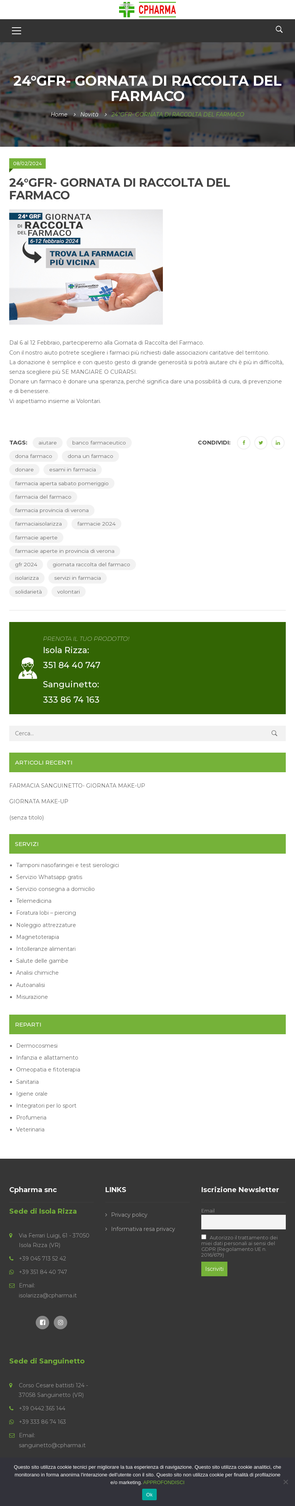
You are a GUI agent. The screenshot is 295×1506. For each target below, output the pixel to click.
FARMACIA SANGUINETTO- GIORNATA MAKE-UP (77, 785)
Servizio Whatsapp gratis (49, 876)
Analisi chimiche (37, 972)
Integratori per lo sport (46, 1105)
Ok (149, 1495)
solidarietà (28, 591)
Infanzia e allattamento (47, 1057)
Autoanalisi (30, 984)
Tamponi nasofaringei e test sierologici (67, 864)
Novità (89, 114)
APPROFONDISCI (164, 1482)
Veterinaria (30, 1129)
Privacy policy (129, 1214)
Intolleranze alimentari (46, 948)
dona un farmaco (90, 456)
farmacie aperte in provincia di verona (65, 550)
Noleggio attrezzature (46, 924)
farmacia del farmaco (43, 496)
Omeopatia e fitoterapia (48, 1069)
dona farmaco (33, 456)
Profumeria (31, 1117)
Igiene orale (32, 1093)
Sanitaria (27, 1081)
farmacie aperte (36, 537)
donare (24, 469)
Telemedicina (33, 900)
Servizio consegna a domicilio (55, 889)
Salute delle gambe (42, 960)
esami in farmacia (72, 469)
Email (208, 1210)
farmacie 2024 (96, 523)
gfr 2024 (26, 564)
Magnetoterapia (37, 936)
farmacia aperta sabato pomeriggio (62, 483)
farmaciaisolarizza (38, 523)
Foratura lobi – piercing (46, 912)
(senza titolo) (26, 817)
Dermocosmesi (37, 1045)
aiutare (47, 442)
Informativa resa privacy (143, 1229)
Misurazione (32, 996)
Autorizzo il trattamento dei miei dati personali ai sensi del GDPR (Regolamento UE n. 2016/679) (239, 1246)
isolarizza (27, 577)
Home (59, 114)
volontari (68, 591)
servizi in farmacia (77, 577)
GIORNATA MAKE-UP (38, 801)
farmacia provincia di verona (52, 510)
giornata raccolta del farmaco (92, 564)
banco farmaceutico (99, 442)
